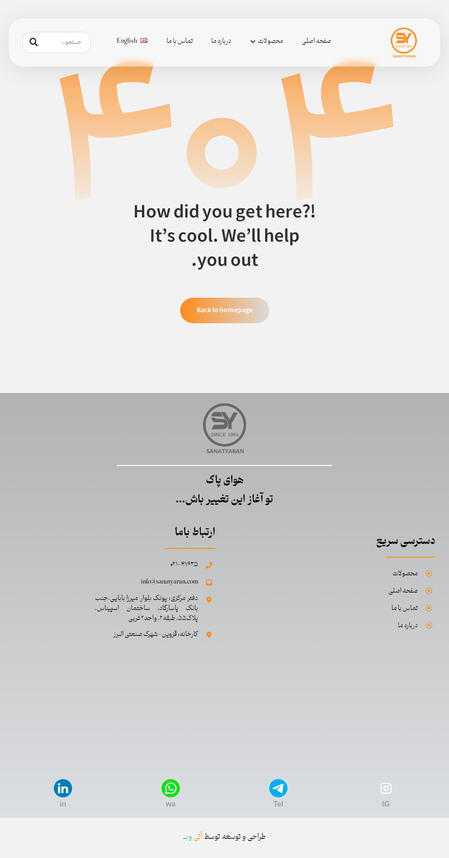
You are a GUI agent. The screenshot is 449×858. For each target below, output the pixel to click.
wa (170, 804)
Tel (278, 804)
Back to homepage (224, 310)
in (63, 804)
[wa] (171, 788)
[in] (63, 788)
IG (386, 804)
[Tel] (278, 788)
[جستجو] (34, 42)
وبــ (193, 837)
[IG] (386, 788)
